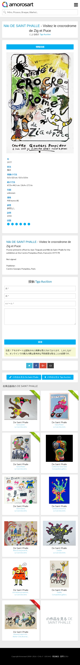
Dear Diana (20, 508)
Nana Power (59, 425)
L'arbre (59, 550)
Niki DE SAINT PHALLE (22, 26)
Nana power (20, 425)
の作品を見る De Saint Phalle (23, 377)
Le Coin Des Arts (21, 427)
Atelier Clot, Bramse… (21, 636)
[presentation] (25, 332)
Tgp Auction (45, 34)
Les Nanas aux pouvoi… (20, 592)
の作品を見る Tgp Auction (58, 377)
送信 (40, 342)
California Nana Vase (59, 467)
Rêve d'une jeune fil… (20, 550)
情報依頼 (40, 46)
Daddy (59, 592)
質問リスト (64, 656)
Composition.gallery (59, 469)
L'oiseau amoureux (59, 508)
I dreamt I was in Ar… (20, 634)
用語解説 (55, 656)
